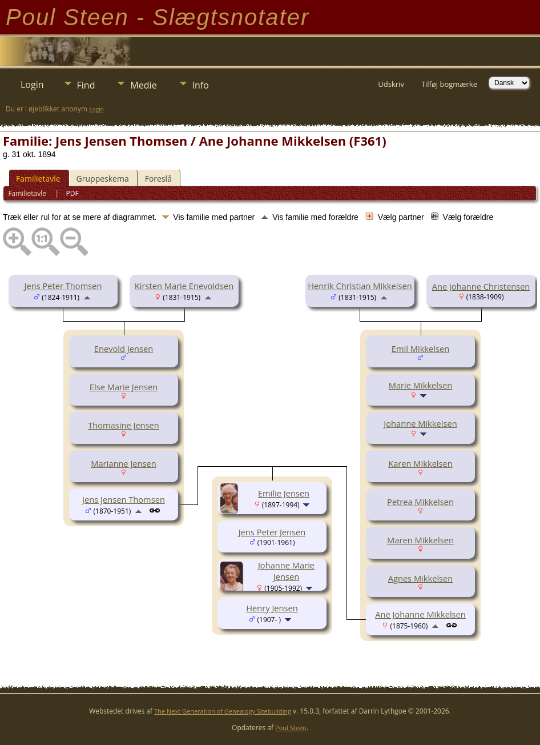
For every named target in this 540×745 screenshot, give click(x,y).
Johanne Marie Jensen (286, 570)
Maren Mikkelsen (420, 540)
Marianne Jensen (123, 463)
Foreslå (158, 178)
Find (86, 85)
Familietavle (38, 178)
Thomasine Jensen (123, 425)
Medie (143, 85)
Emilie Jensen (283, 493)
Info (200, 85)
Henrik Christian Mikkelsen (360, 285)
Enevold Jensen (123, 348)
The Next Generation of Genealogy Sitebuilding (222, 711)
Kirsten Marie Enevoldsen (184, 285)
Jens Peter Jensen (272, 532)
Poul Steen (291, 727)
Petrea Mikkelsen (420, 501)
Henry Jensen (272, 608)
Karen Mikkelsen (420, 463)
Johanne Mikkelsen (420, 423)
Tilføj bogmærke (449, 84)
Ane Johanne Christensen (481, 286)
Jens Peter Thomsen (63, 285)
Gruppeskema (102, 178)
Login (32, 84)
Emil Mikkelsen (420, 348)
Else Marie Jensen (124, 386)
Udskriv (391, 84)
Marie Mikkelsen (420, 385)
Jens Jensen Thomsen (123, 499)
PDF (72, 193)
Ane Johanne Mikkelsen (420, 614)
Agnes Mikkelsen (420, 578)
